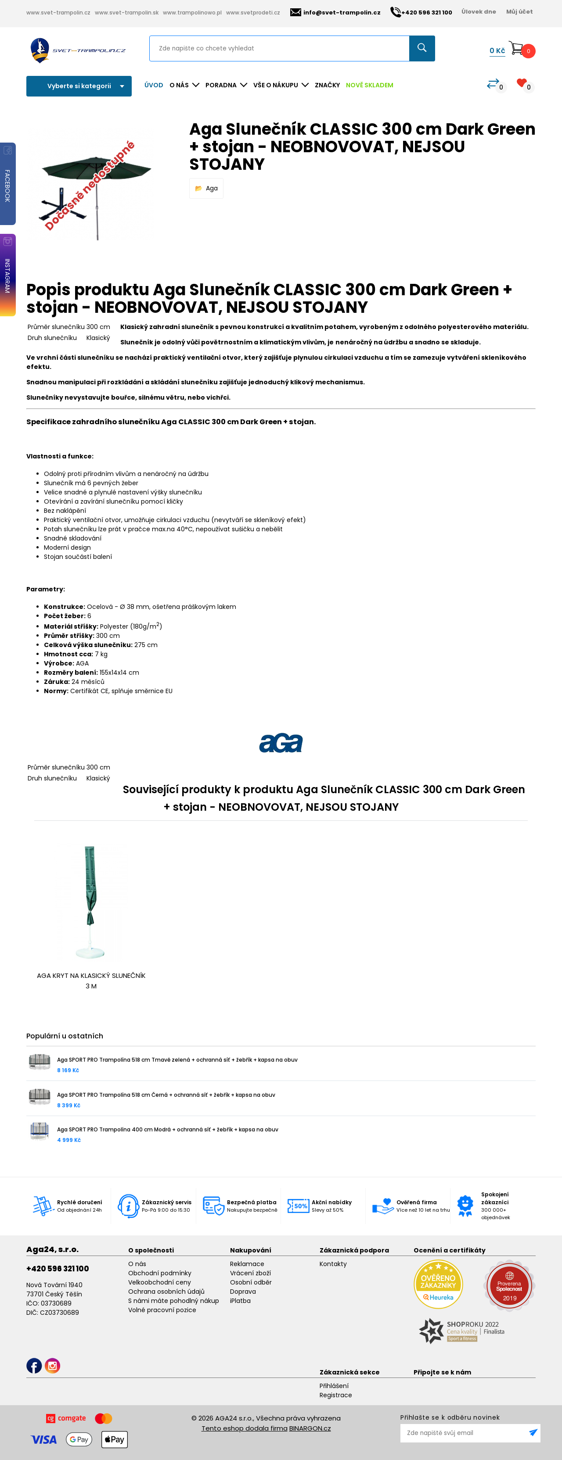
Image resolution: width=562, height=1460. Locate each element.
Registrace (336, 1395)
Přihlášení (334, 1385)
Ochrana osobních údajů (166, 1291)
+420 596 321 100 (57, 1268)
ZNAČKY (327, 85)
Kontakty (333, 1264)
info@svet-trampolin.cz (335, 12)
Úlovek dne (478, 11)
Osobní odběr (251, 1282)
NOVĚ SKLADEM (369, 85)
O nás (137, 1264)
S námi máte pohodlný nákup (173, 1300)
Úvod (153, 85)
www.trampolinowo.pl (192, 12)
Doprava (243, 1291)
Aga (212, 188)
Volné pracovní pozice (162, 1310)
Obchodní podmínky (159, 1273)
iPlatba (240, 1300)
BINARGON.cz (310, 1428)
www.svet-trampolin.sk (127, 12)
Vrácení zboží (250, 1273)
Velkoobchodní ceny (159, 1282)
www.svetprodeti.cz (253, 12)
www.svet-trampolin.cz (58, 12)
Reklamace (247, 1264)
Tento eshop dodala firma (245, 1428)
